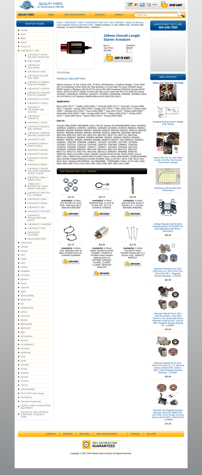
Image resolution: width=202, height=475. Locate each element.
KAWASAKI (26, 306)
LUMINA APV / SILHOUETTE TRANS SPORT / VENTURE (38, 193)
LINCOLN (25, 323)
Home (59, 29)
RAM (23, 363)
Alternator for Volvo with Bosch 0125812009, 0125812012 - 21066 (34, 421)
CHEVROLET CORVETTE (34, 124)
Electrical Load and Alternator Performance (168, 196)
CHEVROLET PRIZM (37, 171)
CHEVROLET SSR (36, 214)
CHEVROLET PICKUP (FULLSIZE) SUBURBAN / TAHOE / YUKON (39, 177)
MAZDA (24, 327)
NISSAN (24, 347)
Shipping (68, 441)
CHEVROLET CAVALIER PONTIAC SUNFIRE (39, 100)
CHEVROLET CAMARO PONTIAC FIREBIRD (38, 90)
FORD (24, 266)
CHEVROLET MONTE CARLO (38, 166)
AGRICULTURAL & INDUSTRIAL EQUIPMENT (36, 413)
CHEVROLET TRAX (37, 235)
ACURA (24, 37)
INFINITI (24, 286)
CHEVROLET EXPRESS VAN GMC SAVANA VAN (39, 141)
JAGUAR (25, 294)
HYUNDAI (25, 282)
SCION (24, 376)
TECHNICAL (26, 404)
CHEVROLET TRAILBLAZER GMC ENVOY (37, 224)
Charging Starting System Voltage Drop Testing (168, 129)
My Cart (151, 441)
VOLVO (24, 392)
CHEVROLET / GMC (30, 57)
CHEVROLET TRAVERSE (39, 231)
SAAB (23, 367)
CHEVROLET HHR (36, 146)
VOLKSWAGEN (28, 396)
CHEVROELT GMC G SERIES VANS (37, 185)
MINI (23, 339)
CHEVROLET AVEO (37, 78)
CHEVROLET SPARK (37, 210)
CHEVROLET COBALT (38, 110)
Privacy (119, 21)
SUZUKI (24, 384)
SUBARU (25, 380)
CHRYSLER (26, 249)
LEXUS (24, 319)
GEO (23, 270)
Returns (84, 441)
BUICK (24, 49)
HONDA (24, 274)
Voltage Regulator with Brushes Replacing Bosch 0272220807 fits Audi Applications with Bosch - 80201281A (168, 234)
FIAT (23, 262)
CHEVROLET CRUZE (38, 129)
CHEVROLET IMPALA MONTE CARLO (38, 151)
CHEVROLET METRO (38, 161)
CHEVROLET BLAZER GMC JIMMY (38, 83)
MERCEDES (26, 331)
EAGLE (24, 258)
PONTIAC (25, 355)
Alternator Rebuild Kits (31, 408)
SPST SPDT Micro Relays (32, 400)
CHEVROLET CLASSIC (38, 106)
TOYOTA (25, 388)
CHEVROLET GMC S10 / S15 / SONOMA (39, 200)
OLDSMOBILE (27, 351)
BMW (23, 45)
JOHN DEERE (27, 302)
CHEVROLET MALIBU (38, 157)
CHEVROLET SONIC (37, 206)
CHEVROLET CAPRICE (39, 95)
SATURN (25, 372)
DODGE (24, 254)
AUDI (23, 41)
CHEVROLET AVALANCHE (34, 73)
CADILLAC (26, 53)
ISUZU (24, 290)
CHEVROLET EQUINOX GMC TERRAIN (39, 134)
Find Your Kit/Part (74, 21)
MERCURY (26, 335)
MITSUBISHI (26, 343)
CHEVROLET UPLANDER (34, 240)
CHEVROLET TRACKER (39, 218)
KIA (22, 310)
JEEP (23, 298)
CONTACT (100, 21)
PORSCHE (26, 359)
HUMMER (25, 278)
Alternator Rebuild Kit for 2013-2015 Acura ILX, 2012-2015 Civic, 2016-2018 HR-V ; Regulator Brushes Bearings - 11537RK (168, 279)
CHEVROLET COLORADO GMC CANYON (36, 116)
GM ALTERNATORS (37, 246)
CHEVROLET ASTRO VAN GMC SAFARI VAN (38, 62)
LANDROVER (27, 315)
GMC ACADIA (34, 68)
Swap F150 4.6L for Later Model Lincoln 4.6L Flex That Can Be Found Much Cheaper (167, 166)
